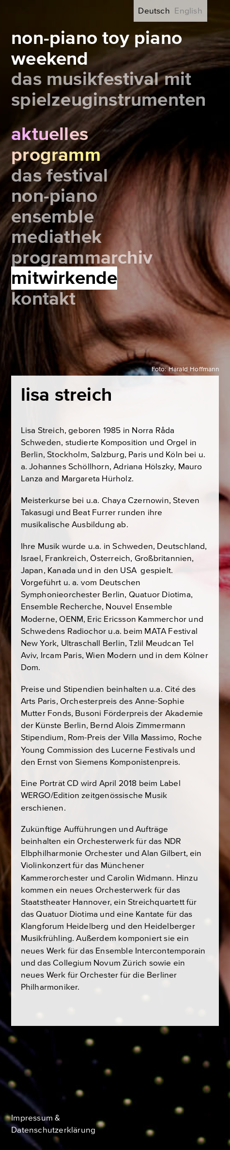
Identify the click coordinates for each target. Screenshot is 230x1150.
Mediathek (56, 237)
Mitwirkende (64, 278)
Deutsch (153, 11)
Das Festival (59, 175)
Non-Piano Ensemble (54, 206)
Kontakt (43, 298)
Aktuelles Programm (56, 145)
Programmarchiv (82, 257)
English (188, 11)
